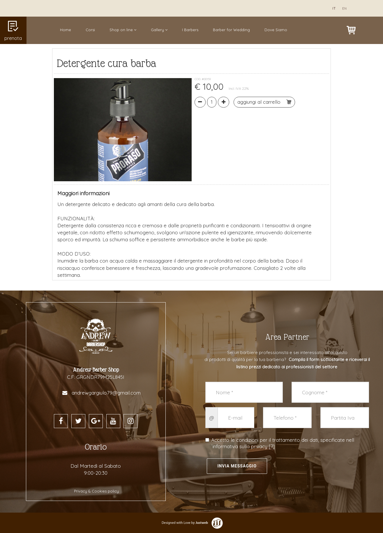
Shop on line (123, 29)
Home (65, 29)
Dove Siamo (275, 29)
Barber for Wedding (231, 29)
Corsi (90, 29)
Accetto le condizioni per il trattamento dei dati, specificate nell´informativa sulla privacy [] (279, 443)
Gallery (159, 29)
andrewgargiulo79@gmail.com (106, 393)
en (344, 8)
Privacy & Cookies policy (96, 491)
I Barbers (190, 29)
